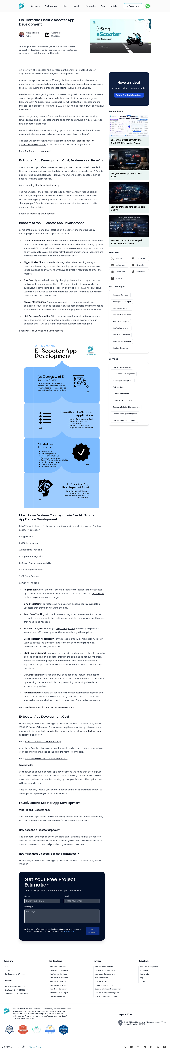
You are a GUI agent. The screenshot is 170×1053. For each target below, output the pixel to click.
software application (62, 167)
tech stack (83, 731)
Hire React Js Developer (122, 315)
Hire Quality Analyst (120, 348)
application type (56, 731)
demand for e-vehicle (50, 98)
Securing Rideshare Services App (42, 185)
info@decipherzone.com (15, 986)
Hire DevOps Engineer (121, 328)
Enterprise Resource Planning (124, 420)
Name (27, 896)
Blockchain (144, 974)
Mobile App (144, 970)
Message (28, 906)
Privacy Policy (68, 931)
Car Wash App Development (40, 213)
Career (142, 981)
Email (66, 896)
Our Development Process (15, 974)
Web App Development (122, 367)
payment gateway (65, 628)
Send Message (92, 931)
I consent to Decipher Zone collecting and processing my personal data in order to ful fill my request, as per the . (54, 930)
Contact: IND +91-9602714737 (17, 994)
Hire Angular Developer (122, 301)
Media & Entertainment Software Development (50, 707)
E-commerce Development (124, 374)
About (77, 6)
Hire (66, 6)
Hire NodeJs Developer (121, 308)
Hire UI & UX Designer (121, 321)
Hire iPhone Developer (121, 335)
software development (39, 151)
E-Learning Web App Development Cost (46, 758)
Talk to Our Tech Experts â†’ (129, 95)
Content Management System (125, 414)
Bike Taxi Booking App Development (44, 330)
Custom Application (121, 394)
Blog (141, 978)
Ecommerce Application (122, 400)
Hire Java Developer (121, 295)
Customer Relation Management (126, 407)
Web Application (119, 387)
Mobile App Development (123, 380)
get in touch (97, 779)
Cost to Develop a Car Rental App (43, 741)
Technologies (52, 6)
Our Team (9, 970)
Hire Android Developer (122, 341)
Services (36, 6)
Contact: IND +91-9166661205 (17, 990)
